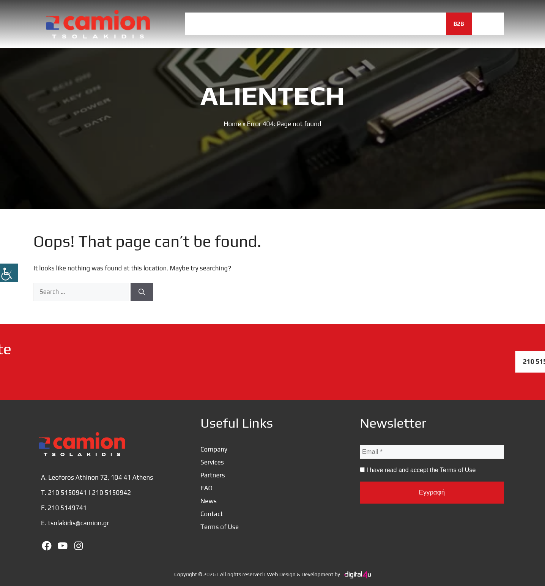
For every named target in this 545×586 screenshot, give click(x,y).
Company (238, 24)
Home (200, 24)
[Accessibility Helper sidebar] (9, 273)
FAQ (359, 24)
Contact (425, 24)
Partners (324, 24)
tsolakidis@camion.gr (78, 523)
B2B (459, 24)
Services (281, 24)
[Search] (142, 292)
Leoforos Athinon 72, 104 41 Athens (100, 477)
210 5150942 (111, 492)
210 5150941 (67, 492)
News (389, 24)
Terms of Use (219, 527)
